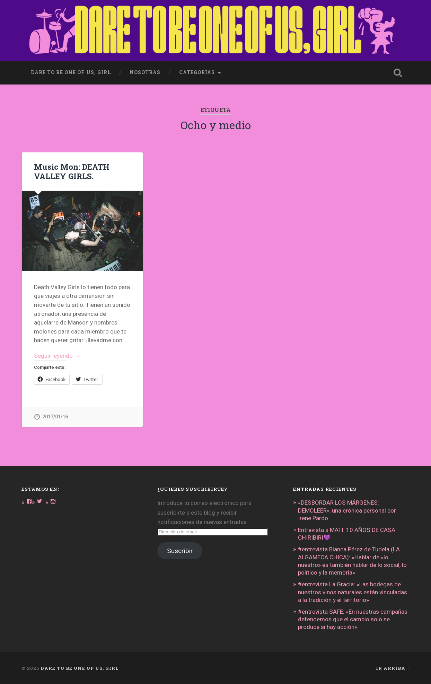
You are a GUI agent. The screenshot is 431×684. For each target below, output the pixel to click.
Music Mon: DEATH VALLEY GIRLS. (71, 171)
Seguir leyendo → (57, 355)
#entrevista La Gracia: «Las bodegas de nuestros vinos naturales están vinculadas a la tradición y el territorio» (352, 592)
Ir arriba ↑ (392, 668)
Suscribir (180, 551)
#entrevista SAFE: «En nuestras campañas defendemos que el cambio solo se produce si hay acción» (352, 619)
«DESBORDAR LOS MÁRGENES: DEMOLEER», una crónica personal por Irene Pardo (347, 510)
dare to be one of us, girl (71, 72)
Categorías (197, 72)
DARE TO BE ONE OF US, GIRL (80, 668)
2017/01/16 (55, 417)
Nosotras (145, 72)
